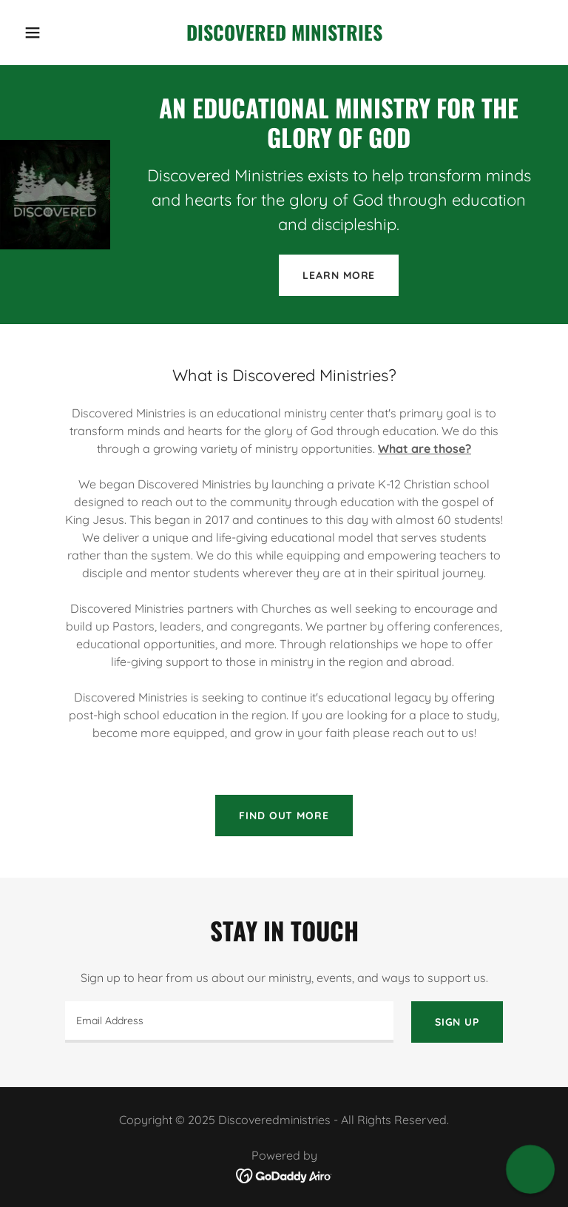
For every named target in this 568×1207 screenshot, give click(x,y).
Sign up (457, 1022)
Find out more (283, 815)
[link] (284, 36)
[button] (58, 32)
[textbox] (229, 1022)
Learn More (338, 275)
